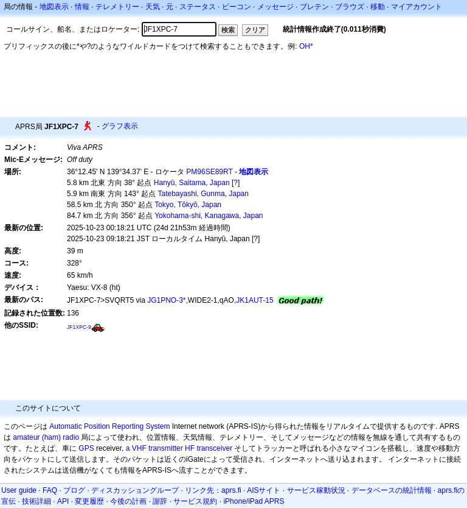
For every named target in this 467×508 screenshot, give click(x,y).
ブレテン (314, 6)
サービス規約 (195, 501)
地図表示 (54, 6)
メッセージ (275, 6)
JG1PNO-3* (166, 300)
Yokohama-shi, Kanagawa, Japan (208, 215)
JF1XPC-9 (79, 327)
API (63, 501)
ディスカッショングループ (135, 490)
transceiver (214, 448)
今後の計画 (128, 501)
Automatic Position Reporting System (109, 426)
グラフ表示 (120, 126)
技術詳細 (36, 501)
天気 (152, 6)
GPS (86, 448)
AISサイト (263, 490)
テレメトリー (117, 6)
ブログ (74, 490)
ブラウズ (349, 6)
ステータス (197, 6)
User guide (18, 490)
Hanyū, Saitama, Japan (192, 182)
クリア (255, 30)
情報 (82, 6)
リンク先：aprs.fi (213, 490)
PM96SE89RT (209, 172)
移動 (377, 6)
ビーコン (236, 6)
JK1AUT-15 (254, 300)
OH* (306, 46)
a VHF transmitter (154, 448)
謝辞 (160, 501)
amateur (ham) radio (46, 437)
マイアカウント (416, 6)
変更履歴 (89, 501)
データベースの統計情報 (391, 490)
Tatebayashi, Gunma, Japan (203, 193)
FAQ (50, 490)
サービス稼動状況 (316, 490)
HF (190, 448)
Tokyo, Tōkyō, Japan (187, 204)
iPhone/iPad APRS (253, 501)
